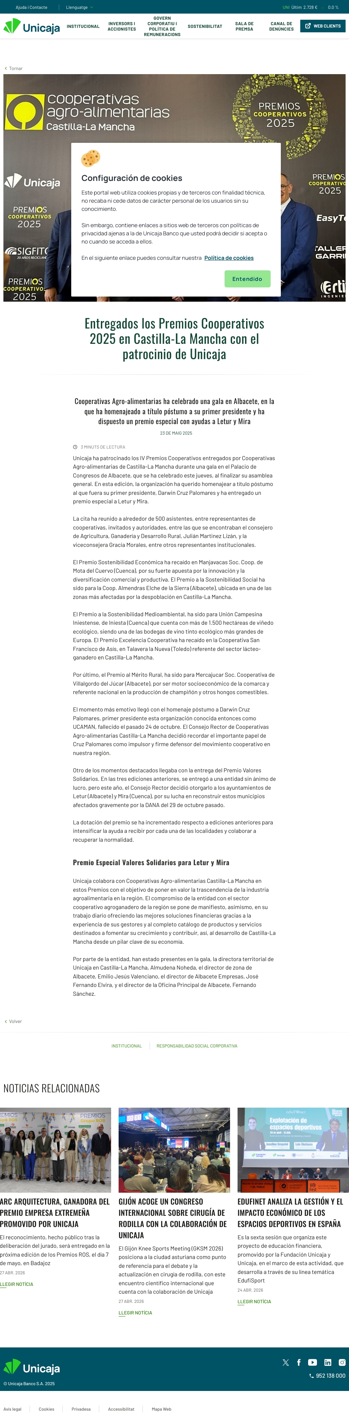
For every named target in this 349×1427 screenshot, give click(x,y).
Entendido (247, 279)
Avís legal (12, 1409)
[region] (175, 220)
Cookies (46, 1409)
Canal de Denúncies (281, 26)
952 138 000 (327, 1375)
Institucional (83, 26)
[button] (12, 68)
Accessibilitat (121, 1409)
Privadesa (81, 1409)
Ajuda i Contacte (31, 7)
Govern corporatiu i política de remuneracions (162, 26)
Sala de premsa (244, 26)
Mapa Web (161, 1409)
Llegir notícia (135, 1312)
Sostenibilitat (205, 26)
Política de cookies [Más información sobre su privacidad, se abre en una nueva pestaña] (229, 258)
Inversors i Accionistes (122, 26)
